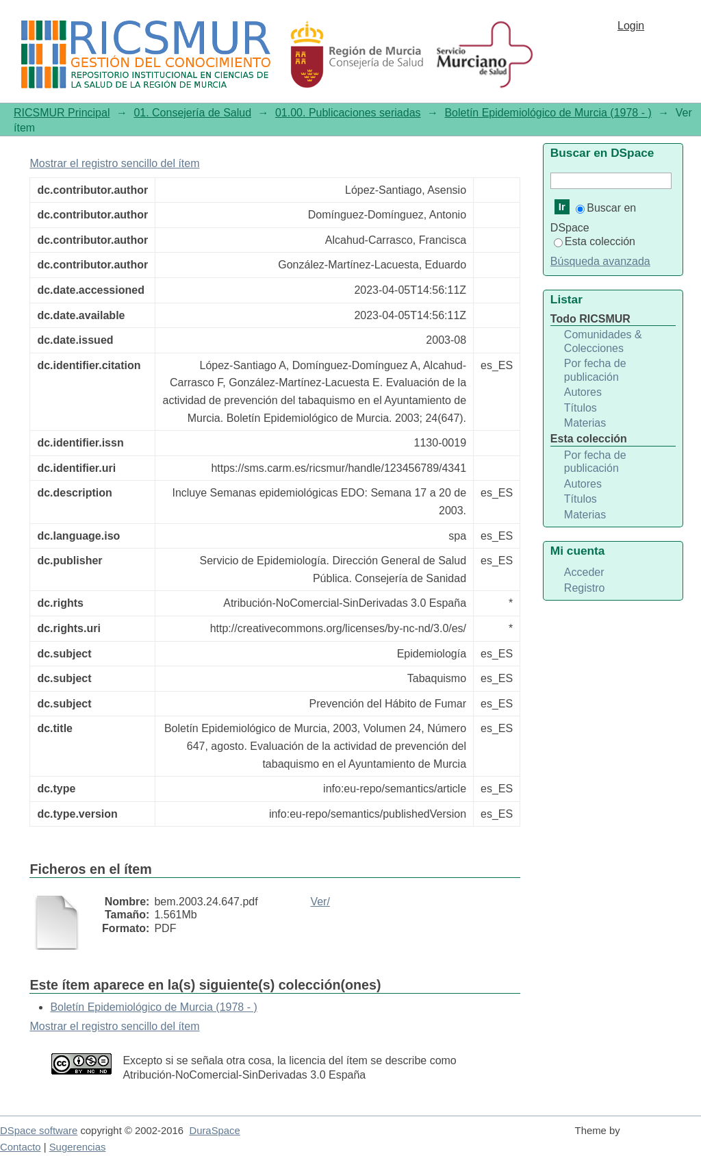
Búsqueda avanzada (600, 261)
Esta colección (594, 241)
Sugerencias (77, 1147)
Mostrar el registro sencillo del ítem (114, 163)
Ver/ (319, 901)
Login (630, 26)
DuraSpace (214, 1130)
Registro (584, 588)
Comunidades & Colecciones (603, 341)
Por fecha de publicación (595, 370)
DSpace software (38, 1130)
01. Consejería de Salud (192, 112)
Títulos (580, 408)
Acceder (584, 572)
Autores (583, 392)
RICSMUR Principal (62, 112)
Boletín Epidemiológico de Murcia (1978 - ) (547, 112)
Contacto (20, 1147)
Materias (585, 423)
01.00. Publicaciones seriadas (348, 112)
